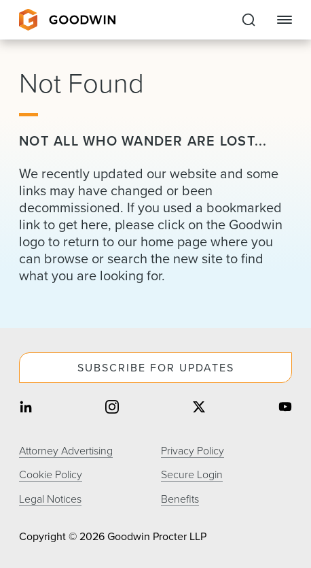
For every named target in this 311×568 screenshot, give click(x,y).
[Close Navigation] (284, 19)
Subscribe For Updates (155, 367)
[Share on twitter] (199, 408)
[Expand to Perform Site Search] (248, 19)
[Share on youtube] (285, 408)
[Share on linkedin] (26, 408)
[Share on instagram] (112, 408)
